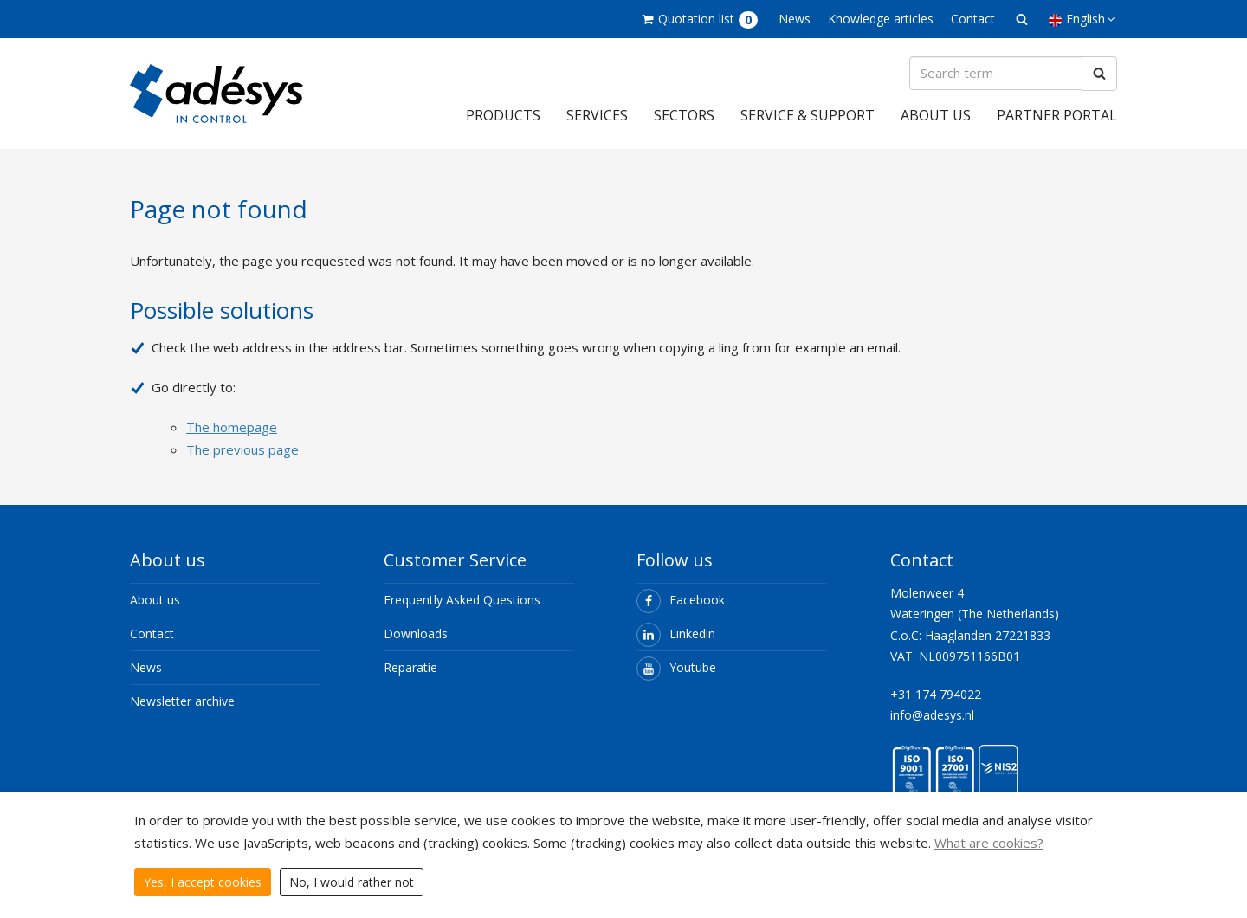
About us (936, 115)
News (795, 18)
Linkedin (675, 634)
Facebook (680, 600)
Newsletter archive (182, 702)
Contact (973, 18)
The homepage (231, 427)
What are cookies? (988, 842)
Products (503, 115)
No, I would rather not (351, 882)
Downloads (416, 634)
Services (597, 115)
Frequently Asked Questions (462, 600)
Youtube (676, 668)
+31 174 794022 (935, 695)
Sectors (684, 115)
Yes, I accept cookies (203, 882)
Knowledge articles (881, 18)
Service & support (807, 115)
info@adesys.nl (932, 716)
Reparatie (410, 668)
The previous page (242, 449)
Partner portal (1057, 115)
